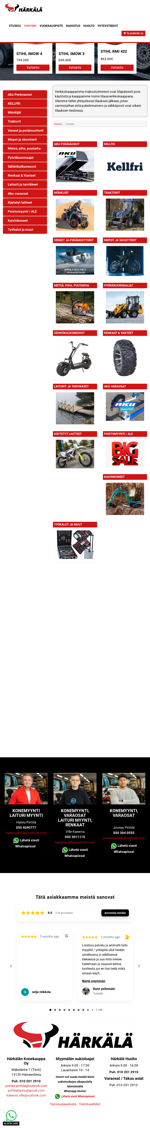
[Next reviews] (139, 966)
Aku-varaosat (115, 386)
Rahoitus (73, 26)
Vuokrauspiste (51, 26)
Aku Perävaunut (66, 144)
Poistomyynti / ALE (118, 434)
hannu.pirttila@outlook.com (26, 833)
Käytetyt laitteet (68, 434)
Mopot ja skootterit (120, 240)
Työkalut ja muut (68, 524)
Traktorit (112, 192)
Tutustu (33, 67)
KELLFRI (109, 144)
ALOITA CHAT (11, 1123)
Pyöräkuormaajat (118, 285)
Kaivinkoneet (114, 477)
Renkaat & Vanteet (118, 333)
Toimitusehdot (89, 1104)
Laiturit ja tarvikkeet (71, 386)
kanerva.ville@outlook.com (75, 842)
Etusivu (15, 26)
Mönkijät (61, 192)
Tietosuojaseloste (63, 1104)
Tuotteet (30, 25)
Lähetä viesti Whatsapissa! (78, 1096)
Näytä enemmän (93, 981)
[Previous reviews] (11, 966)
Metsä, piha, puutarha (71, 285)
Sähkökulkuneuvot (69, 333)
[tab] (50, 1010)
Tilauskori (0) (133, 33)
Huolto (88, 26)
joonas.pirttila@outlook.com (124, 838)
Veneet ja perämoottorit (74, 240)
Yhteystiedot (107, 26)
